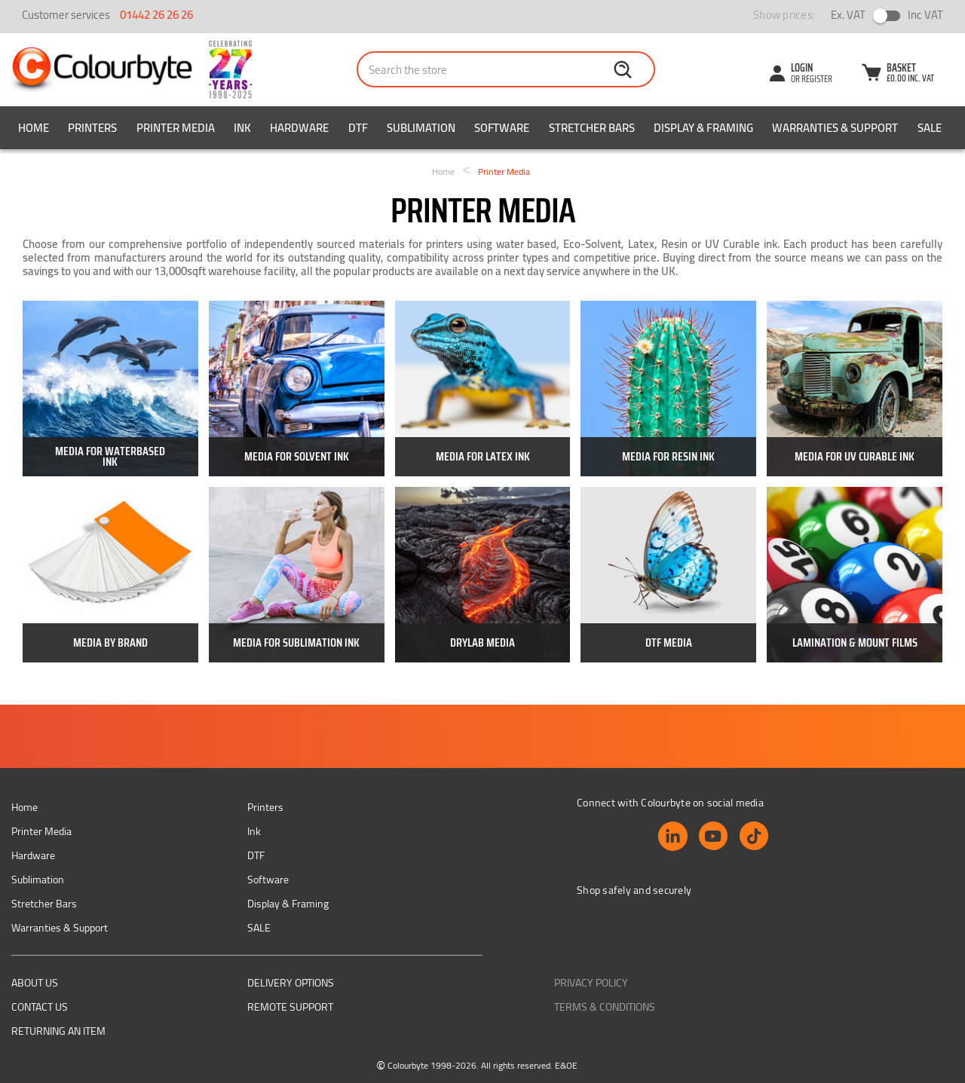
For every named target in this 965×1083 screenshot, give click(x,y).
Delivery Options (290, 983)
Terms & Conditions (604, 1007)
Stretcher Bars (592, 128)
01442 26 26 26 (156, 15)
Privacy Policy (591, 983)
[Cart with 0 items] (897, 74)
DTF (358, 128)
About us (34, 983)
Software (501, 128)
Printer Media (175, 128)
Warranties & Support (835, 128)
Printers (92, 128)
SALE (930, 128)
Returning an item (58, 1031)
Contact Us (39, 1007)
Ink (242, 128)
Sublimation (421, 128)
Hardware (299, 128)
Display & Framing (703, 128)
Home (33, 128)
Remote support (290, 1007)
